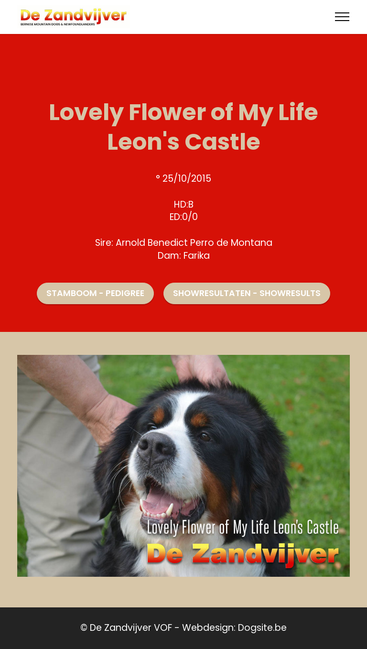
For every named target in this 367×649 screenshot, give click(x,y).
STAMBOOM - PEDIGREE (95, 293)
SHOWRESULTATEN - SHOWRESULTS (247, 293)
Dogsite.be (262, 627)
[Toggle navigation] (342, 17)
